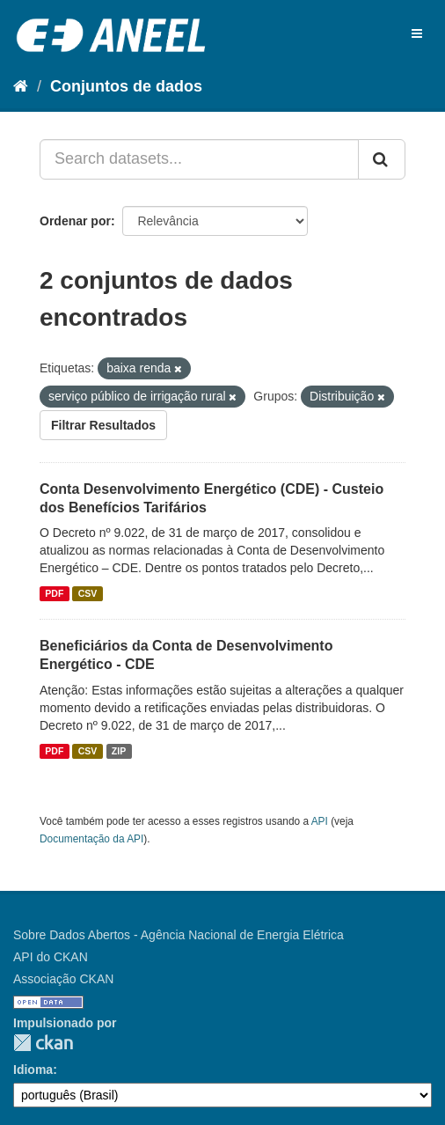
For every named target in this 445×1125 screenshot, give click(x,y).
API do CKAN (50, 957)
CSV (88, 593)
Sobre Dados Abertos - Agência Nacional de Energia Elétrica (178, 935)
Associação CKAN (63, 979)
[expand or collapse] (417, 33)
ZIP (119, 751)
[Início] (20, 86)
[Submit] (381, 159)
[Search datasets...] (199, 159)
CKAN (43, 1042)
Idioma (33, 1069)
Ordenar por (75, 221)
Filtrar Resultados (103, 425)
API (319, 821)
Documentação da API (91, 839)
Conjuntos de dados (126, 86)
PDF (54, 593)
